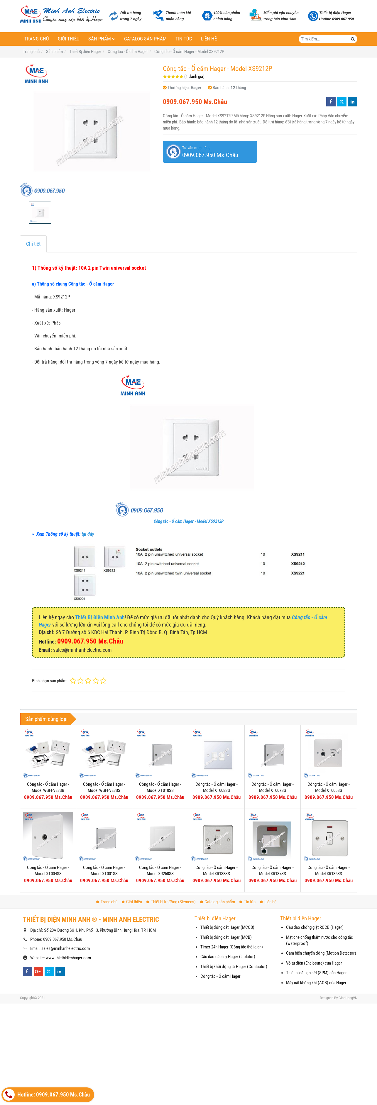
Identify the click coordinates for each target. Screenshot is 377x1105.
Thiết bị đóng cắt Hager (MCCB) (227, 927)
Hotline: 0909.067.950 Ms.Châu (46, 1095)
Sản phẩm (99, 39)
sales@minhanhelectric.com (65, 948)
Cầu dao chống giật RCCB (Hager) (315, 927)
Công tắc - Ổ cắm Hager (220, 976)
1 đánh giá (194, 76)
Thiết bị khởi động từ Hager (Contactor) (233, 966)
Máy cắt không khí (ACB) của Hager (316, 982)
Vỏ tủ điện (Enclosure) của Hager (314, 963)
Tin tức (183, 39)
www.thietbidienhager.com (68, 957)
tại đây (88, 534)
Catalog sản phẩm (145, 39)
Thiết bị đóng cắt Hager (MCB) (226, 937)
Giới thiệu (69, 39)
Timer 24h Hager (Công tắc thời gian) (231, 947)
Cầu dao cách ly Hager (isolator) (227, 956)
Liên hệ (209, 39)
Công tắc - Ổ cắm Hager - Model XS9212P (189, 521)
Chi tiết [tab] (33, 244)
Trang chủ (36, 39)
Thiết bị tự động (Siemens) (171, 901)
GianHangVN (348, 998)
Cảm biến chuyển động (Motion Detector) (321, 953)
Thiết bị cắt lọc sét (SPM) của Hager (316, 972)
